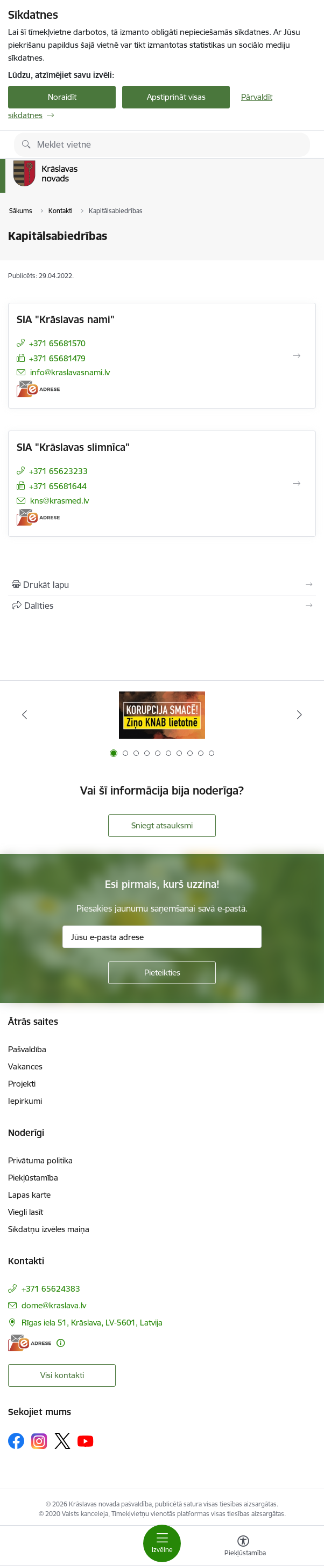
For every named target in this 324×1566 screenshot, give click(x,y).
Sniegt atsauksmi (162, 825)
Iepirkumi (25, 1101)
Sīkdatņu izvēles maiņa (48, 1229)
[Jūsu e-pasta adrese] (162, 937)
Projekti (22, 1084)
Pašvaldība (27, 1049)
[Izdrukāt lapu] (162, 584)
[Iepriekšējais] (24, 714)
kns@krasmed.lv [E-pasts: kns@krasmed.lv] (59, 501)
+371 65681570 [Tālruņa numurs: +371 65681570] (57, 343)
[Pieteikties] (162, 973)
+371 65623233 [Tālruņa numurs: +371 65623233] (58, 471)
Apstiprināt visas (176, 97)
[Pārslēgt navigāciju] (162, 1543)
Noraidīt (62, 97)
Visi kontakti (62, 1375)
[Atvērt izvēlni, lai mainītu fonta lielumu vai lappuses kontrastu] (243, 1547)
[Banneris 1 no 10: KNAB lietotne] (162, 715)
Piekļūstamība (33, 1177)
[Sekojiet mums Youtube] (86, 1440)
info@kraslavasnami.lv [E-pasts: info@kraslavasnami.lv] (70, 372)
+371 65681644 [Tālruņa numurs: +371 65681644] (58, 486)
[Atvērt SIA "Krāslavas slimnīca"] (296, 483)
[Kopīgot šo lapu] (162, 605)
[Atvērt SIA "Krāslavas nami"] (296, 356)
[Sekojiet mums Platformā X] (62, 1441)
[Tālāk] (300, 714)
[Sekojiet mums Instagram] (39, 1441)
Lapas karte (29, 1195)
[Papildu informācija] (61, 1343)
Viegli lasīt (25, 1212)
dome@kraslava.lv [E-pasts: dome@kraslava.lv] (54, 1305)
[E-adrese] (38, 389)
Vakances (25, 1066)
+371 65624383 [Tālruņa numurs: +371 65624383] (51, 1289)
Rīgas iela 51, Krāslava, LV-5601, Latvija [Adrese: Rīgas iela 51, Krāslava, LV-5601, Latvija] (92, 1322)
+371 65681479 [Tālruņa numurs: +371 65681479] (57, 358)
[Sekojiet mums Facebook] (16, 1441)
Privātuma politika (40, 1160)
